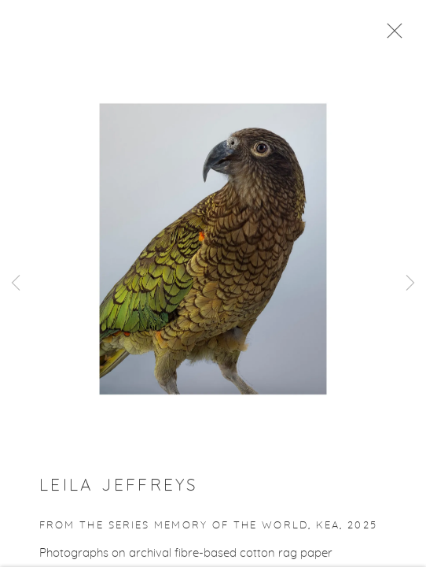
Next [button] (410, 283)
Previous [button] (15, 283)
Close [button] (390, 35)
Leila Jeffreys (118, 488)
